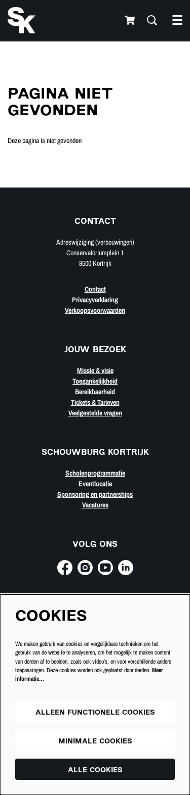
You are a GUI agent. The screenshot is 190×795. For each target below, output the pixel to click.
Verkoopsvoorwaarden (95, 310)
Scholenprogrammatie (95, 473)
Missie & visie (95, 370)
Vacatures (95, 504)
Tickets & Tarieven (95, 402)
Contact (95, 289)
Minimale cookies (95, 741)
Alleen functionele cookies (95, 713)
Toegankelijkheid (95, 381)
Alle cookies (95, 770)
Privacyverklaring (95, 299)
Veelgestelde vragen (95, 412)
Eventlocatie (95, 483)
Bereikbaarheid (95, 391)
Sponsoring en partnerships (95, 494)
